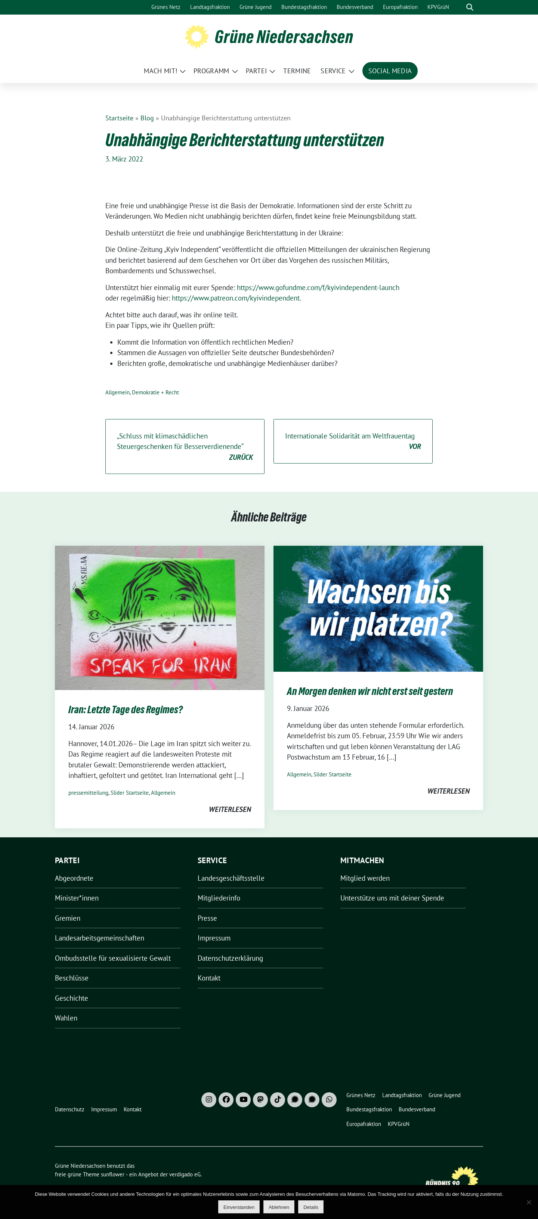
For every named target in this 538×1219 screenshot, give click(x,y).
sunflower (112, 1174)
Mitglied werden (365, 878)
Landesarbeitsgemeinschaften (99, 937)
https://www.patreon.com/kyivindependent (236, 297)
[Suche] (459, 7)
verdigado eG (185, 1174)
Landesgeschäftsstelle (231, 878)
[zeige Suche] (470, 7)
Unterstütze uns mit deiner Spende (392, 897)
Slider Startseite (130, 792)
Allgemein (117, 392)
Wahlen (66, 1017)
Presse (207, 918)
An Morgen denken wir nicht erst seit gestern (370, 691)
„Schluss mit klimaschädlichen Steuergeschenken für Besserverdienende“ (185, 447)
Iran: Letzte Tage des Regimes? (125, 709)
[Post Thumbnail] (160, 617)
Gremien (67, 918)
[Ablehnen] (528, 1202)
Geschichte (71, 998)
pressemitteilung (88, 792)
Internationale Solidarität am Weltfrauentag (353, 441)
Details (310, 1207)
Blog (147, 118)
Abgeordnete (74, 878)
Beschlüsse (72, 977)
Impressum (214, 937)
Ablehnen (279, 1207)
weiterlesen (230, 809)
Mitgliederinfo (219, 897)
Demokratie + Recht (155, 392)
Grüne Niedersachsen (284, 37)
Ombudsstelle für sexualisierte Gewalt (113, 958)
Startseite (119, 118)
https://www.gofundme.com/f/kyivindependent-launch (318, 287)
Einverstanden (238, 1207)
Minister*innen (77, 897)
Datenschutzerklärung (230, 958)
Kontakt (209, 977)
